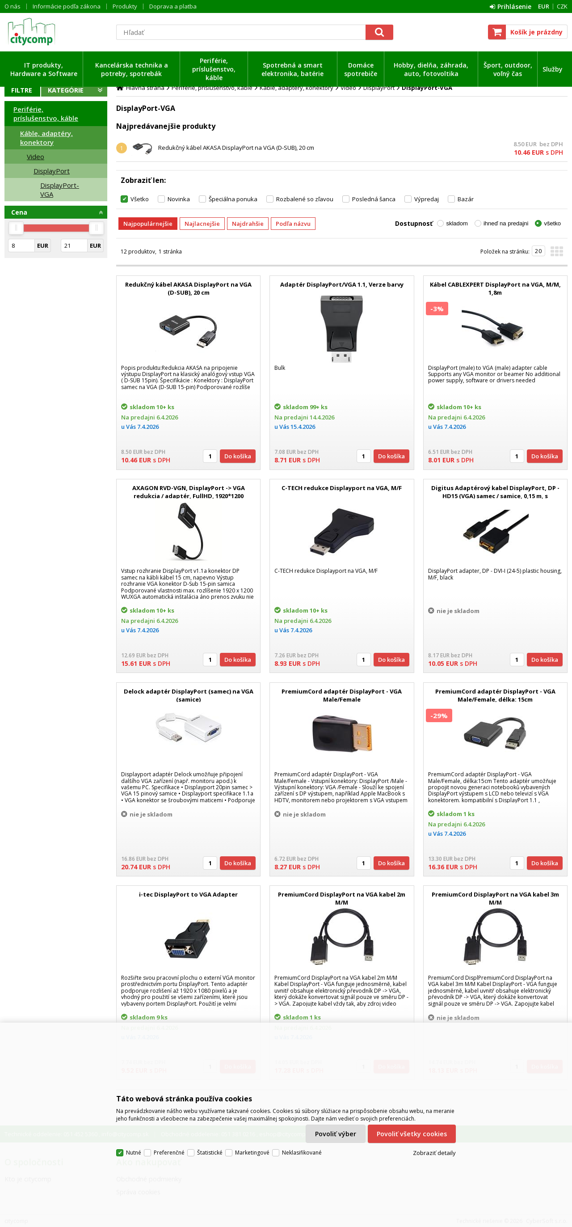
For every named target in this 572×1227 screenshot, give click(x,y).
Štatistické (210, 1152)
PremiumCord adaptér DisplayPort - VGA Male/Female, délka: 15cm (495, 695)
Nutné (133, 1152)
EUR (543, 6)
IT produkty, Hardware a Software (43, 69)
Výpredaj (426, 199)
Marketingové (252, 1152)
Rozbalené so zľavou (304, 199)
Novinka (179, 199)
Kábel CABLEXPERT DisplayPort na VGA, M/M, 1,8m (495, 288)
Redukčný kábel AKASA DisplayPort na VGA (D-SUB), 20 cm (236, 148)
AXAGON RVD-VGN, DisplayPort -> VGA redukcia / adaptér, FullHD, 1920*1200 (188, 492)
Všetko (139, 199)
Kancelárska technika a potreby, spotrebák (131, 69)
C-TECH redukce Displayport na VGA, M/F (342, 488)
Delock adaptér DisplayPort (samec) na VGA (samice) (188, 695)
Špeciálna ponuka (233, 199)
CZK (562, 6)
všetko (552, 223)
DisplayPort (52, 170)
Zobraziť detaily (434, 1153)
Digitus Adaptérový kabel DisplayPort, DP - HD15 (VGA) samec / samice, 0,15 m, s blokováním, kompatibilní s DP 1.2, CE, (495, 496)
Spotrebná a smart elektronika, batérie (292, 69)
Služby (553, 69)
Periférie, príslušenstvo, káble (214, 69)
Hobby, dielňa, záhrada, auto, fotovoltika (431, 69)
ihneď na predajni (506, 223)
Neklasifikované (302, 1152)
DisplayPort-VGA (59, 190)
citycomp (55, 31)
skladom (456, 223)
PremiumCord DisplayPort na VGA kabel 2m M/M (341, 898)
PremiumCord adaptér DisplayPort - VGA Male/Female (342, 695)
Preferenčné (169, 1152)
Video (35, 156)
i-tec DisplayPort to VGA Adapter (188, 894)
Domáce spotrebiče (360, 69)
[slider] (16, 228)
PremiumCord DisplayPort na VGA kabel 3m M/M (495, 898)
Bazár (466, 199)
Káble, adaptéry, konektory (46, 138)
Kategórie (66, 90)
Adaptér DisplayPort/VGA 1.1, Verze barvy (342, 284)
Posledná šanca (373, 199)
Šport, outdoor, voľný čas (508, 69)
